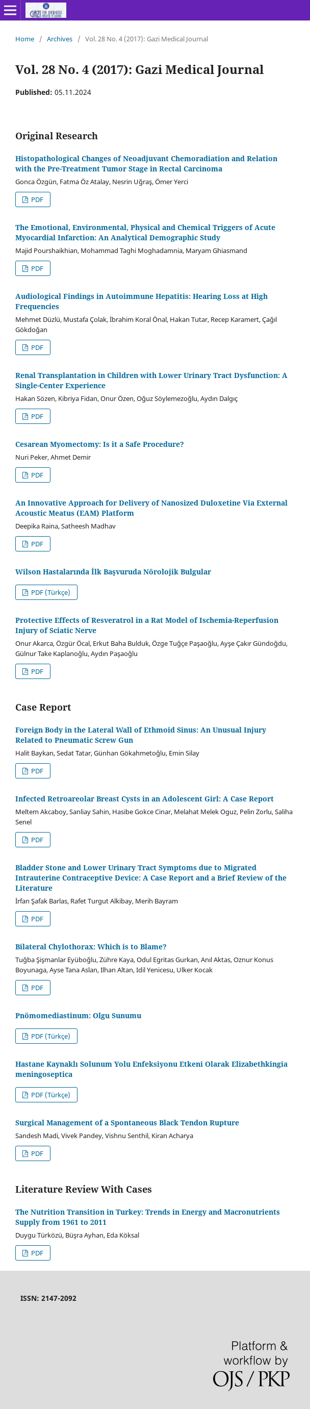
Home (24, 38)
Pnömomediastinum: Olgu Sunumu (78, 1015)
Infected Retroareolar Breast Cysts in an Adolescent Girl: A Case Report (144, 798)
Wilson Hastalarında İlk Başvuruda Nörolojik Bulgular (113, 571)
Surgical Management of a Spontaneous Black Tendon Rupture (127, 1122)
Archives (59, 38)
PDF (36, 199)
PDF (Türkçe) (50, 592)
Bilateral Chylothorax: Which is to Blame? (91, 946)
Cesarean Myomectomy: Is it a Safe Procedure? (99, 444)
